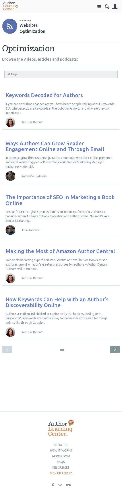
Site (99, 7)
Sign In (115, 7)
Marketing (25, 20)
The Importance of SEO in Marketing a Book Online (60, 200)
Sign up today (61, 473)
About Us (61, 445)
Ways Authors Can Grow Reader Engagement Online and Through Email (55, 146)
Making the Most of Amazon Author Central (60, 251)
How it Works (61, 450)
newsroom (61, 456)
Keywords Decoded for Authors (44, 95)
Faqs (61, 462)
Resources (61, 467)
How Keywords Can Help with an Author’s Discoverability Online (57, 302)
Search (107, 7)
